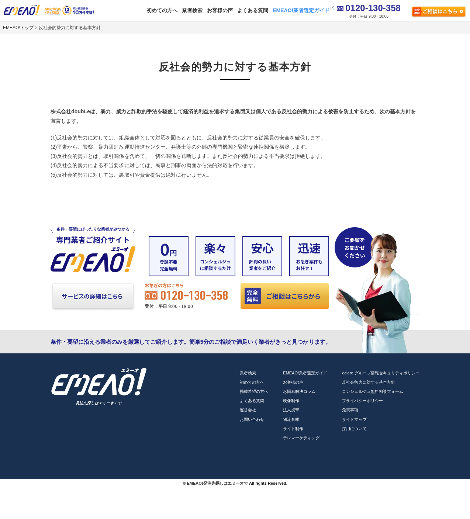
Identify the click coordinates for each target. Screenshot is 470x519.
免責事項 (350, 410)
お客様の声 (220, 10)
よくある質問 (252, 10)
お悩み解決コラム (299, 391)
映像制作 (291, 400)
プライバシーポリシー (362, 400)
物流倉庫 (291, 419)
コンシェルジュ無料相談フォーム (372, 391)
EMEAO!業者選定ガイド (301, 10)
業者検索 (192, 10)
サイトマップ (354, 419)
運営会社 (248, 410)
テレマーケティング (301, 438)
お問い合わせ (252, 419)
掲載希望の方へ (254, 391)
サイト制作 (293, 428)
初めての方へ (161, 10)
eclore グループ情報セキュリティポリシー (380, 373)
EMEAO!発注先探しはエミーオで (217, 483)
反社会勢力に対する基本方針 (368, 382)
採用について (354, 428)
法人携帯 (291, 410)
